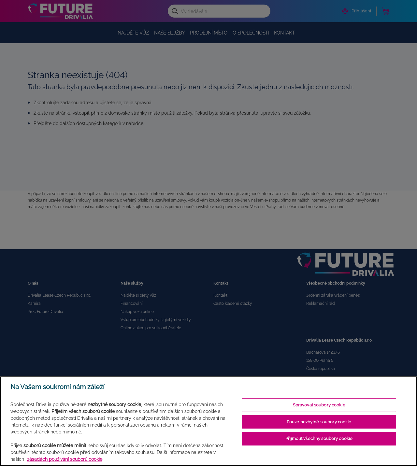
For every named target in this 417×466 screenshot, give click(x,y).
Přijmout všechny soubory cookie (318, 438)
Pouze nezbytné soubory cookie (319, 421)
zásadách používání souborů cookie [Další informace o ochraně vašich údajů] (64, 459)
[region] (208, 421)
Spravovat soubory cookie (319, 404)
